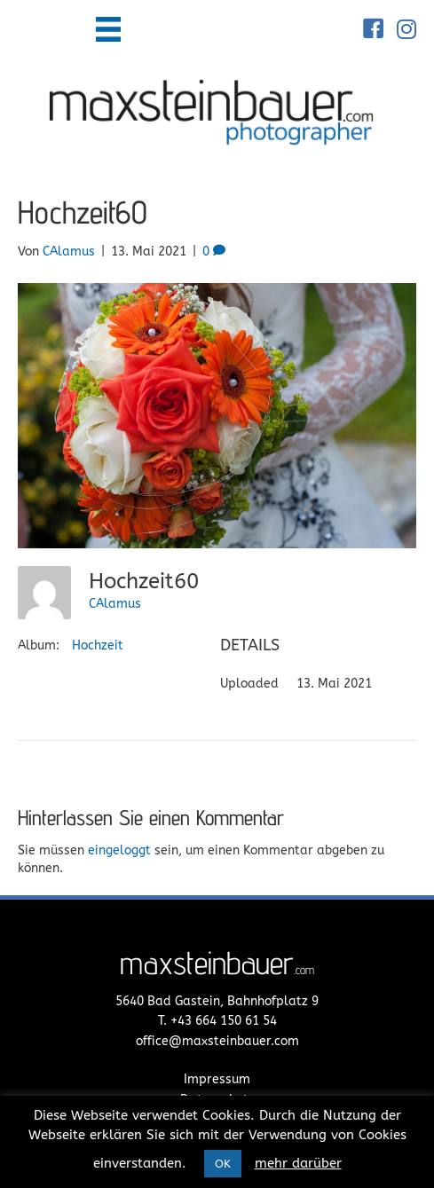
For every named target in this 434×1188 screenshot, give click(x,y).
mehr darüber (298, 1163)
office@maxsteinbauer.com (217, 1041)
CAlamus (115, 603)
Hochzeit (97, 645)
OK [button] (223, 1163)
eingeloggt (119, 850)
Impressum (217, 1079)
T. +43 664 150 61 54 (217, 1020)
